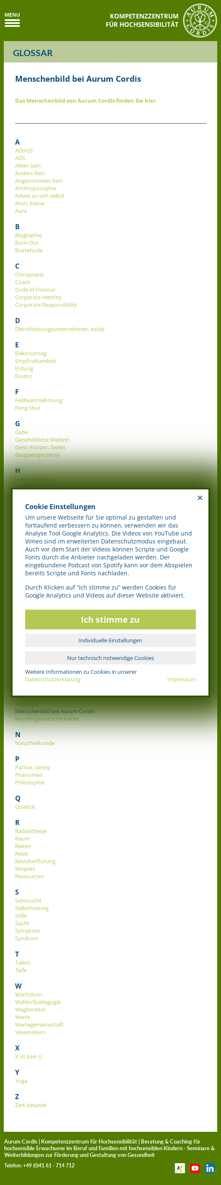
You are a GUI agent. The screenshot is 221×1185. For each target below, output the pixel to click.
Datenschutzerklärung (53, 679)
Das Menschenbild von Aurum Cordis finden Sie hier (85, 100)
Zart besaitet (31, 1105)
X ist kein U (28, 1056)
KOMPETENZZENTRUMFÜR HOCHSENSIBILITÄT (142, 20)
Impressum (181, 679)
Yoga (21, 1080)
